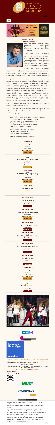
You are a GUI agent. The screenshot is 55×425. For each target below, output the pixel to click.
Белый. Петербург (27, 285)
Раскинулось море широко (27, 246)
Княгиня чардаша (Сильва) (27, 159)
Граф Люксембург (27, 200)
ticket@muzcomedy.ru (33, 369)
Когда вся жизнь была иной (27, 212)
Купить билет (27, 206)
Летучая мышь (27, 188)
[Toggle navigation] (9, 20)
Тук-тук (27, 145)
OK (46, 423)
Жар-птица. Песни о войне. (27, 225)
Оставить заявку (27, 152)
